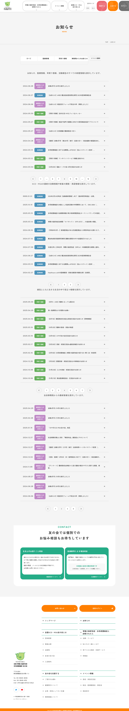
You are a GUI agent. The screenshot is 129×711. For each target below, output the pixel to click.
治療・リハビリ (88, 636)
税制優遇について (51, 695)
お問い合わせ (59, 607)
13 (88, 175)
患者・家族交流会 (89, 678)
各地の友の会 (50, 654)
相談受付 (86, 689)
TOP (106, 42)
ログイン (124, 6)
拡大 (93, 8)
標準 (87, 8)
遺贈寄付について (51, 683)
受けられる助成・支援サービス (94, 648)
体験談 (85, 654)
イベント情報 (59, 6)
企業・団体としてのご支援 (54, 689)
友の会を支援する (52, 672)
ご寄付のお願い (50, 678)
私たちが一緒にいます (91, 642)
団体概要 (48, 636)
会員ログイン (97, 607)
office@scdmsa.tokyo (25, 681)
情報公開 (48, 642)
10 (76, 175)
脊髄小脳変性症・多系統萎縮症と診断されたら (36, 6)
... (46, 175)
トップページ (50, 619)
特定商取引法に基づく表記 (22, 695)
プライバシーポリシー (21, 697)
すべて (28, 58)
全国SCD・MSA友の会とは (76, 6)
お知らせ (86, 619)
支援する (102, 6)
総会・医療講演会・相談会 (92, 683)
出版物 (47, 648)
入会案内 (48, 660)
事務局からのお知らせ (80, 58)
